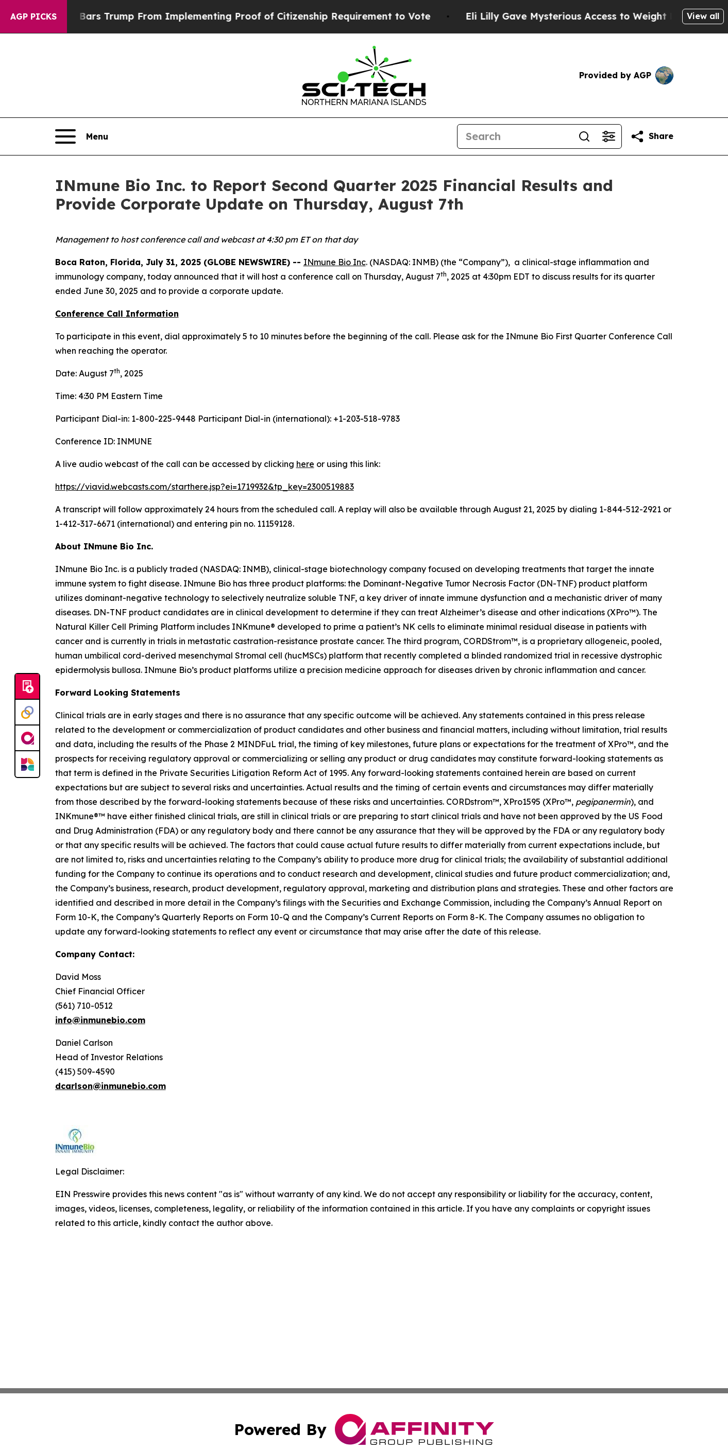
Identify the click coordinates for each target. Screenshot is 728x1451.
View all (703, 16)
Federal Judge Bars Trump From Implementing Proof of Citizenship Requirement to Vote (235, 16)
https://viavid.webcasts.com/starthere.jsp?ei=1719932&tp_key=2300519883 (204, 486)
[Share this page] (651, 136)
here (305, 464)
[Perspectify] (27, 713)
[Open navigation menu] (81, 136)
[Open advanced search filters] (609, 136)
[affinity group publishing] (27, 738)
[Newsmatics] (27, 764)
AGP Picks (33, 16)
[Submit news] (27, 687)
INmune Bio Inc (334, 262)
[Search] (515, 136)
